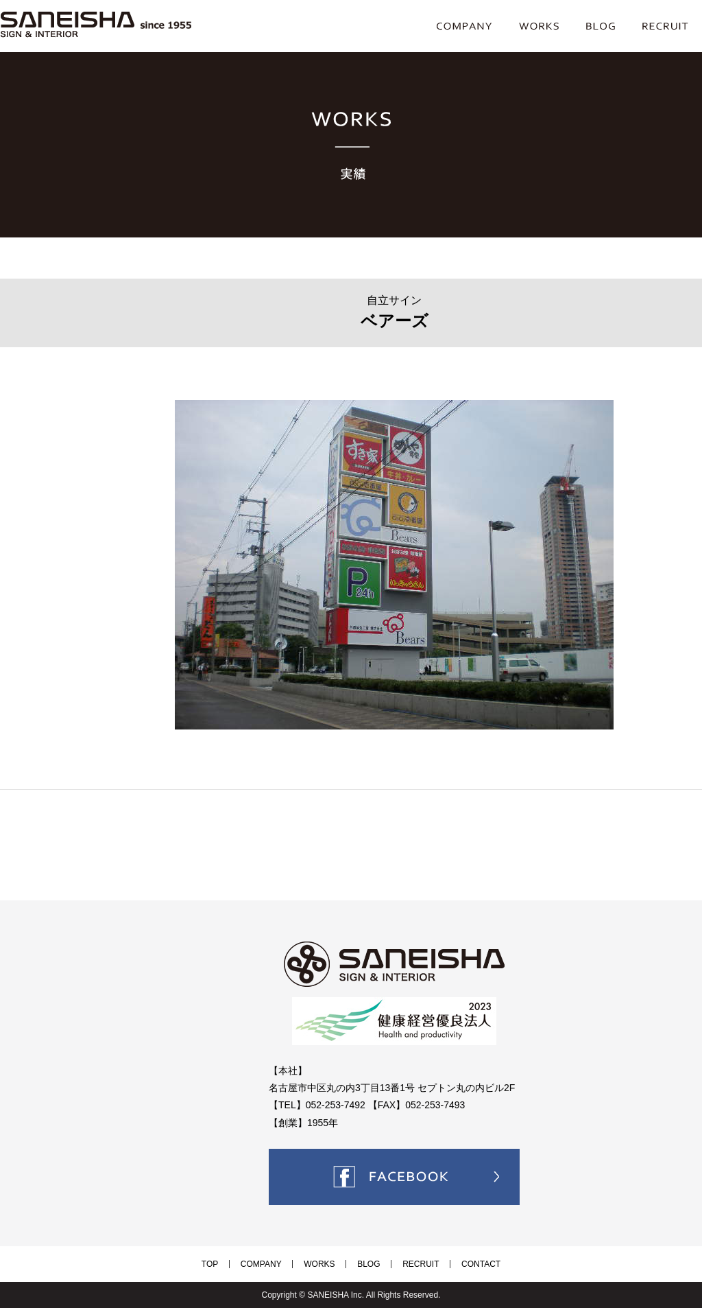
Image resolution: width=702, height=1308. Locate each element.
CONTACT (454, 1264)
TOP (236, 1264)
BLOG (363, 1264)
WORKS (324, 1264)
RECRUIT (405, 1264)
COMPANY (277, 1264)
